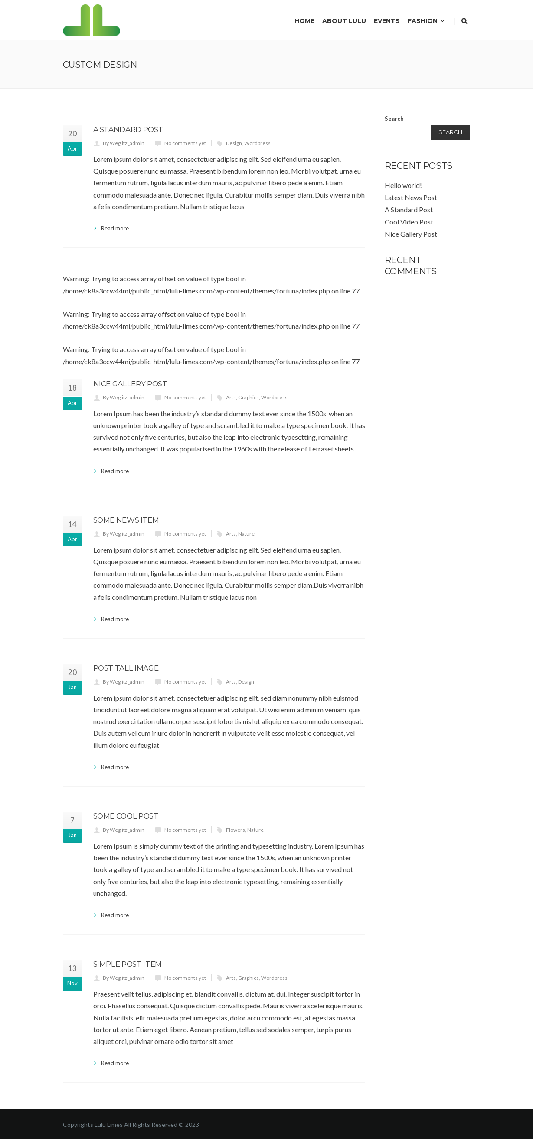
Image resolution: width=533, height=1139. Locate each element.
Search (394, 118)
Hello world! (403, 185)
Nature (246, 533)
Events (387, 21)
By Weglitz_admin (123, 143)
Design (234, 143)
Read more (115, 228)
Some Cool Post (126, 816)
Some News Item (126, 520)
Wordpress (257, 143)
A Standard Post (128, 129)
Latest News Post (411, 197)
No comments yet (185, 143)
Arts (231, 397)
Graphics (248, 397)
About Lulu (344, 21)
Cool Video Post (409, 221)
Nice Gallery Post (130, 383)
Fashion (426, 21)
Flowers (235, 829)
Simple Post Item (127, 964)
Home (304, 21)
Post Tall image (126, 668)
